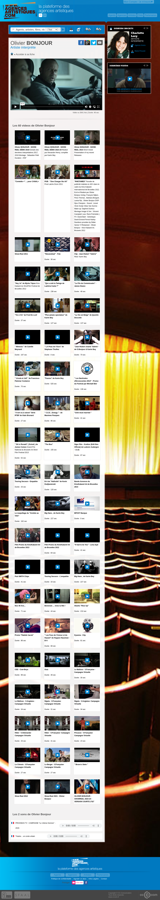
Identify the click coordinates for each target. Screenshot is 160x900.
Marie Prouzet (140, 51)
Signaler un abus (80, 879)
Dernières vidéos (119, 66)
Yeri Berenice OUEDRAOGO (129, 91)
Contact (104, 879)
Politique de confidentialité (61, 879)
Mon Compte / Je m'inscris (137, 2)
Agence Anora (140, 45)
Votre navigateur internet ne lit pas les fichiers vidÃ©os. (80, 826)
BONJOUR (31, 43)
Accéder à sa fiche (25, 54)
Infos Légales (93, 879)
